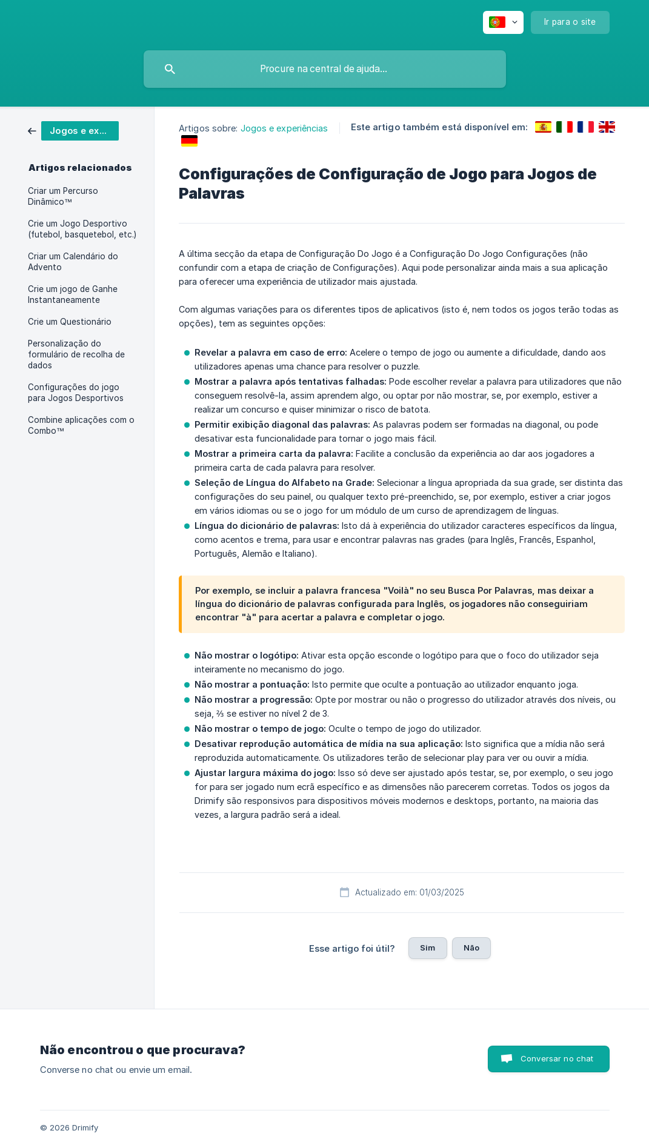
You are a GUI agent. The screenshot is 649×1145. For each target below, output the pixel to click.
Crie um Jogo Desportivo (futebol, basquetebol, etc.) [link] (82, 229)
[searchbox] (325, 69)
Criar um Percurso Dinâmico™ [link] (63, 196)
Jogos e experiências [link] (284, 128)
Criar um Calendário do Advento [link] (73, 261)
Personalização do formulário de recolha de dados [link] (76, 354)
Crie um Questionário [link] (69, 322)
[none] (503, 22)
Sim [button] (427, 947)
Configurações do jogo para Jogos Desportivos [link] (76, 392)
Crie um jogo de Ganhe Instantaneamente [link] (73, 294)
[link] (73, 130)
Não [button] (471, 947)
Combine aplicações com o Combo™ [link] (81, 425)
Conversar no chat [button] (557, 1058)
